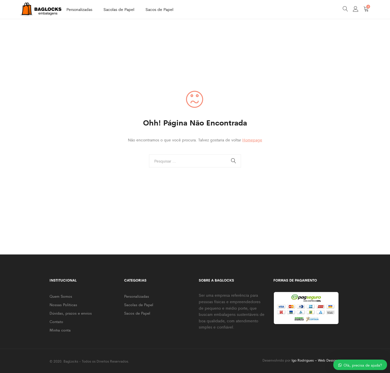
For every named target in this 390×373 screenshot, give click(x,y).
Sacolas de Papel (118, 9)
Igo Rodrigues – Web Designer (316, 360)
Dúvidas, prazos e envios (70, 313)
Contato (56, 321)
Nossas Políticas (63, 304)
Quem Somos (60, 296)
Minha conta (60, 329)
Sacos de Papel (159, 9)
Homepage (252, 140)
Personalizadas (79, 9)
